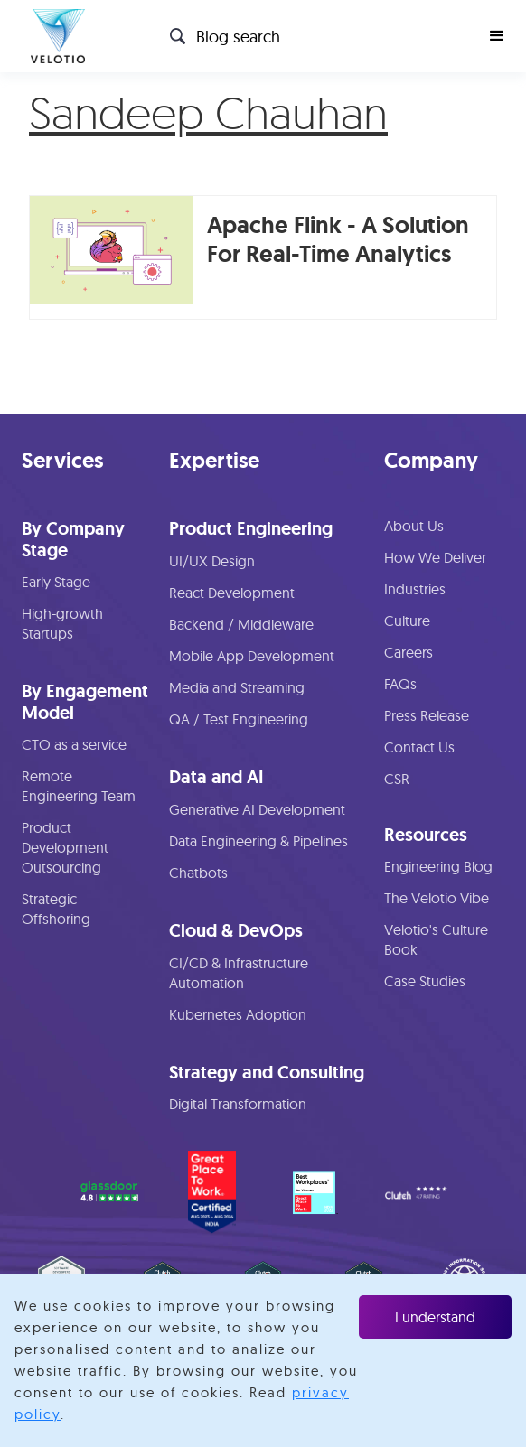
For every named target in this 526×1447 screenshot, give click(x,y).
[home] (53, 36)
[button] (497, 36)
